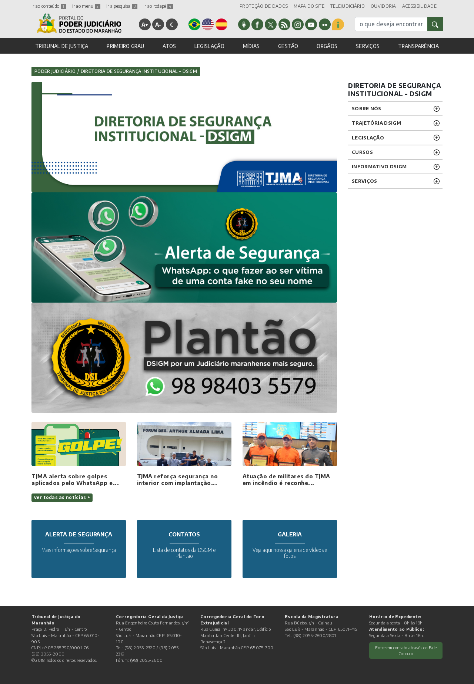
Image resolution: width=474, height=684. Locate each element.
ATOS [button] (169, 46)
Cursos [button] (362, 152)
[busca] (391, 24)
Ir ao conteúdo (48, 6)
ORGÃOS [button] (327, 46)
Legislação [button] (368, 138)
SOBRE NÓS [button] (366, 108)
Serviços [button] (364, 181)
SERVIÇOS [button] (368, 46)
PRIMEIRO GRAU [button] (125, 46)
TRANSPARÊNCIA (418, 46)
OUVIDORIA (383, 6)
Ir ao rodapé (158, 6)
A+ (144, 24)
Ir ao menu (86, 6)
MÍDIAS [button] (251, 46)
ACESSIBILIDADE (419, 6)
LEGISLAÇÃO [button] (209, 46)
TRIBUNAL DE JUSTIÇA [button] (62, 46)
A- (158, 24)
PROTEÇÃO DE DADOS (264, 6)
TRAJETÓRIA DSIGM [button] (376, 123)
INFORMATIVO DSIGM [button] (379, 166)
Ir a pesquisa (121, 6)
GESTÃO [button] (288, 46)
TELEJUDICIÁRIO (347, 6)
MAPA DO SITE (309, 6)
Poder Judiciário (55, 71)
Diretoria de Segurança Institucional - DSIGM (139, 71)
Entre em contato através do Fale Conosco (406, 650)
